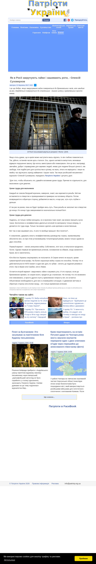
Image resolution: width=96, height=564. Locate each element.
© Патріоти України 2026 (19, 493)
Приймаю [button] (83, 559)
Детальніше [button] (9, 560)
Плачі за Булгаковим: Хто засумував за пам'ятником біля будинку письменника (28, 344)
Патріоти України (52, 185)
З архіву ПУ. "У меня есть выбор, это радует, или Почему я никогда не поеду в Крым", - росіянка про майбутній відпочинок (74, 323)
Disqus (67, 332)
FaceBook (29, 332)
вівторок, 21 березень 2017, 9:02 (21, 94)
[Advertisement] (48, 63)
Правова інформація (40, 493)
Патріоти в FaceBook (62, 415)
